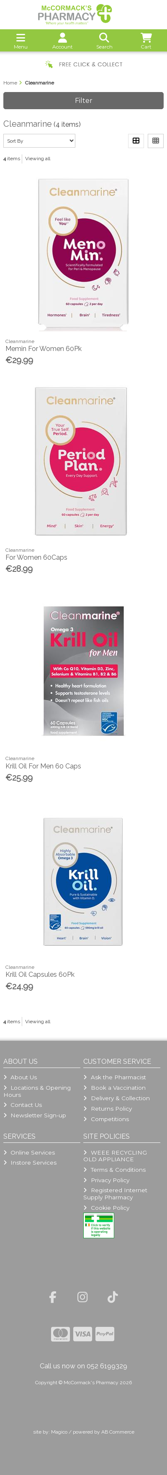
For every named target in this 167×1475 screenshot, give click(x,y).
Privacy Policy (106, 1180)
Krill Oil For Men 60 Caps (43, 766)
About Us (20, 1077)
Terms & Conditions (114, 1169)
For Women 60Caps (36, 557)
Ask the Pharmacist (114, 1077)
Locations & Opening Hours (37, 1091)
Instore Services (30, 1162)
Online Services (29, 1152)
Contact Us (22, 1104)
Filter (83, 101)
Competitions (105, 1119)
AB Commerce (117, 1432)
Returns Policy (107, 1108)
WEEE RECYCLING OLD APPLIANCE (114, 1156)
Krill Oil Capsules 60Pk (40, 974)
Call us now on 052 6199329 (83, 1366)
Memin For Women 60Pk (43, 349)
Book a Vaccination (114, 1087)
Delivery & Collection (116, 1098)
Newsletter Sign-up (34, 1115)
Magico (59, 1432)
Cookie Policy (106, 1207)
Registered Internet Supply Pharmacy (115, 1193)
